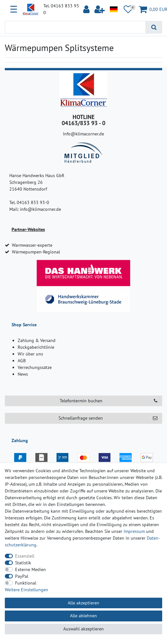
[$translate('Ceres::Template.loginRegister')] (100, 9)
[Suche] (154, 27)
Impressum (134, 531)
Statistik (23, 563)
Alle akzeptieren (83, 603)
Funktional (25, 583)
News (23, 374)
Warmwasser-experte (32, 245)
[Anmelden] (87, 9)
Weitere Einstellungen (26, 590)
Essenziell (24, 556)
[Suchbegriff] (75, 27)
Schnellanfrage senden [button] (107, 418)
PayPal (21, 576)
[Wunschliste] (128, 9)
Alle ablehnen (83, 616)
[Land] (114, 9)
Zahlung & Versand (37, 340)
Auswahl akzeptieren (83, 629)
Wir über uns (30, 354)
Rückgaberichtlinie (36, 347)
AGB (22, 360)
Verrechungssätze (35, 367)
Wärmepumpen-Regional (36, 252)
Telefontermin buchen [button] (108, 401)
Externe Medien (30, 569)
